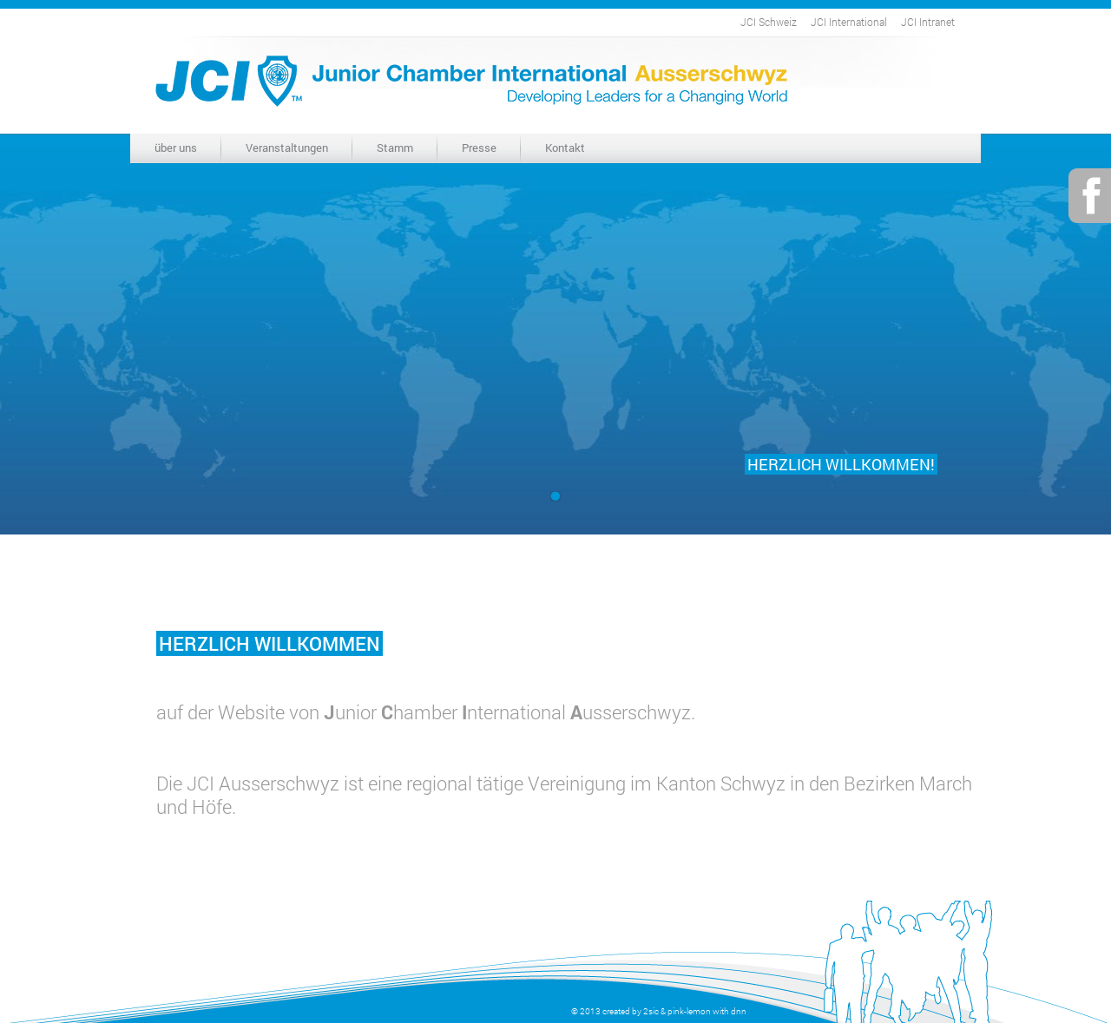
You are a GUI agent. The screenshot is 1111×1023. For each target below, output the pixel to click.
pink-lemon (689, 1011)
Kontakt (565, 147)
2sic (651, 1011)
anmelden (548, 1011)
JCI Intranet (928, 22)
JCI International (849, 22)
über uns (175, 147)
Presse (479, 147)
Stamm (395, 147)
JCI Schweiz (768, 22)
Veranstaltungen (287, 147)
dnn (738, 1011)
